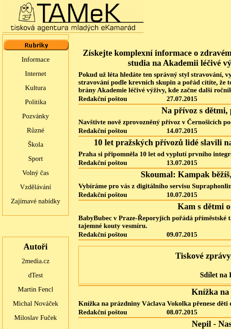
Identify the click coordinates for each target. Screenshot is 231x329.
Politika (35, 102)
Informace (35, 59)
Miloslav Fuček (35, 317)
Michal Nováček (35, 303)
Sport (35, 158)
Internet (35, 73)
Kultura (35, 87)
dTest (35, 275)
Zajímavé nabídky (36, 201)
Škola (35, 144)
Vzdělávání (35, 187)
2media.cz (35, 261)
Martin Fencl (35, 289)
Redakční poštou (102, 98)
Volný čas (35, 172)
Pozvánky (35, 116)
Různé (35, 130)
